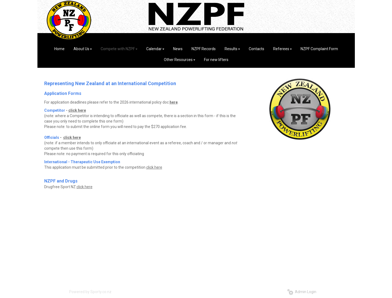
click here (77, 110)
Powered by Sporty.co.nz (90, 292)
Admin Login (301, 292)
